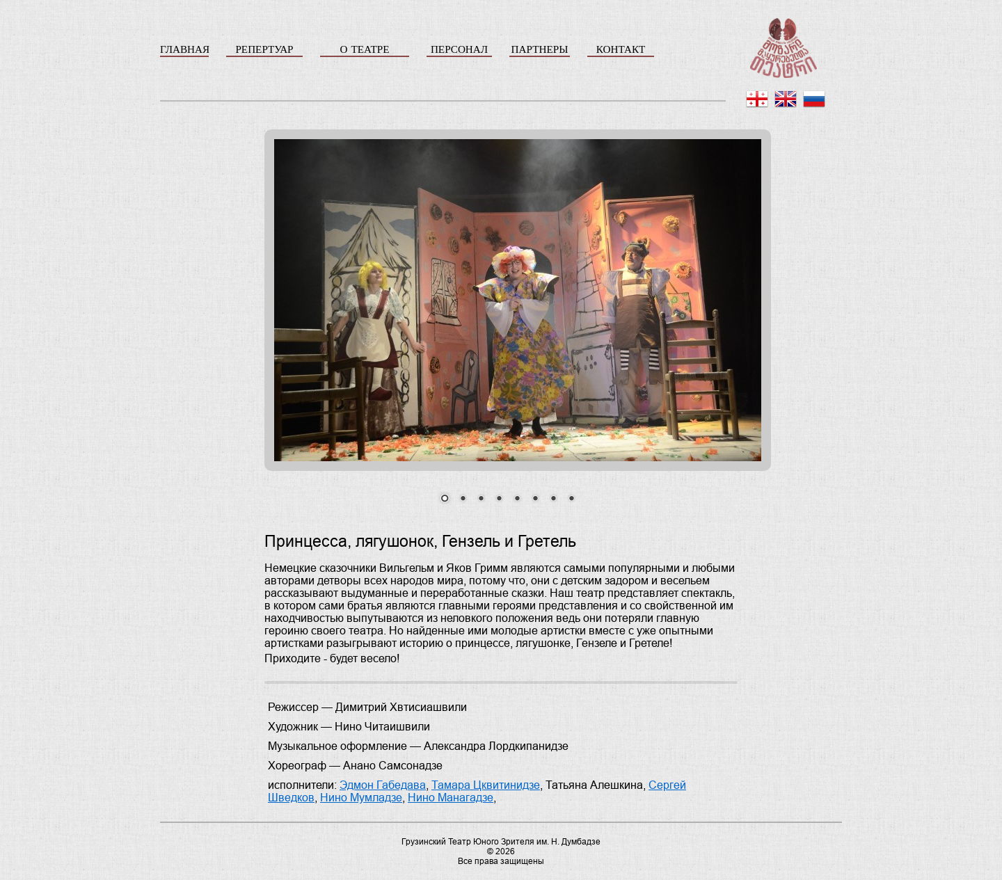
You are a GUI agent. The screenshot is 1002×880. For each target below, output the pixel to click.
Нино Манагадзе (450, 797)
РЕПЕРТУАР (264, 49)
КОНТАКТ (621, 49)
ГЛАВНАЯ (184, 49)
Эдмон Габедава (383, 785)
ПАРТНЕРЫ (539, 49)
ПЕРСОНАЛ (459, 49)
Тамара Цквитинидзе (485, 785)
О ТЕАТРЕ (364, 49)
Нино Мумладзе (361, 797)
